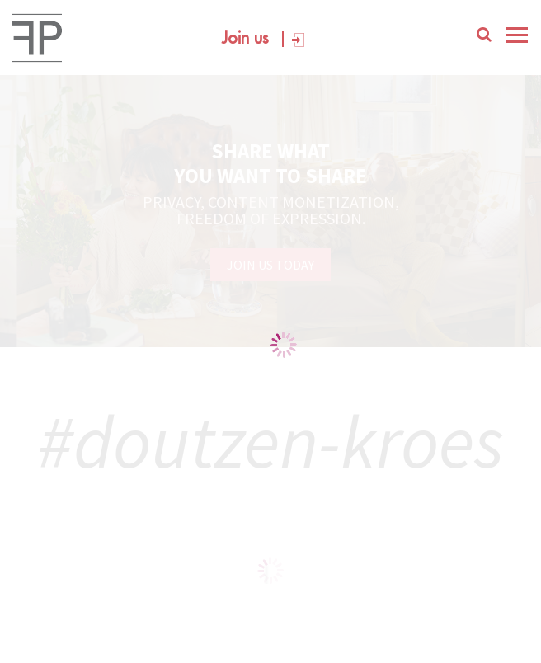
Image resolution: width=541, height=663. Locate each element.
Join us (245, 39)
